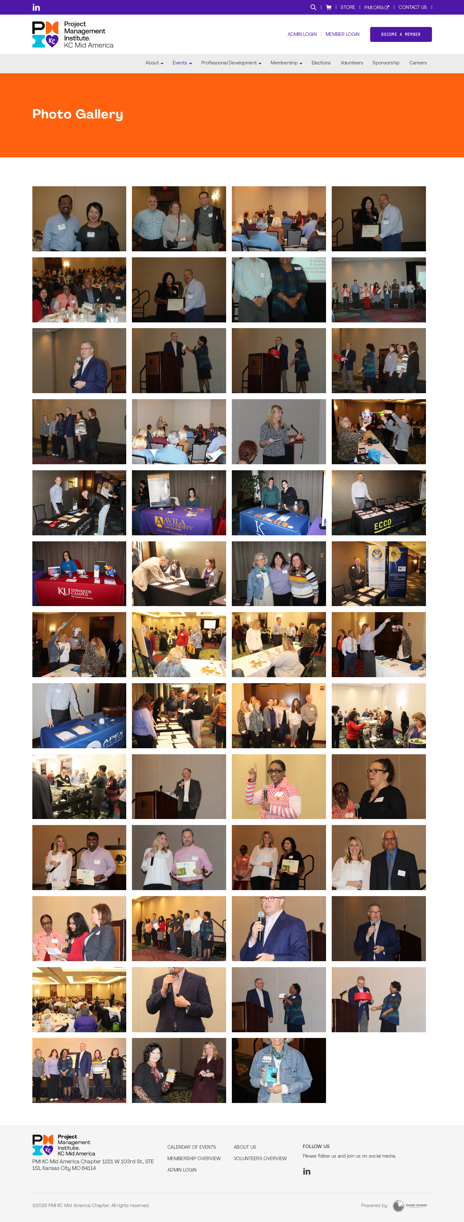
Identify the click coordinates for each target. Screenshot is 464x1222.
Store (348, 7)
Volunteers (352, 63)
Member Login (342, 35)
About (154, 63)
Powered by (374, 1206)
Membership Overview (194, 1159)
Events (182, 63)
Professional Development (231, 63)
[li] (36, 7)
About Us (245, 1147)
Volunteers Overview (260, 1159)
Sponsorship (386, 63)
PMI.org (373, 8)
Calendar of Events (191, 1147)
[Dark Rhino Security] (409, 1205)
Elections (321, 63)
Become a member (401, 34)
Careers (418, 63)
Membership (286, 63)
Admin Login (302, 35)
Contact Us (413, 7)
